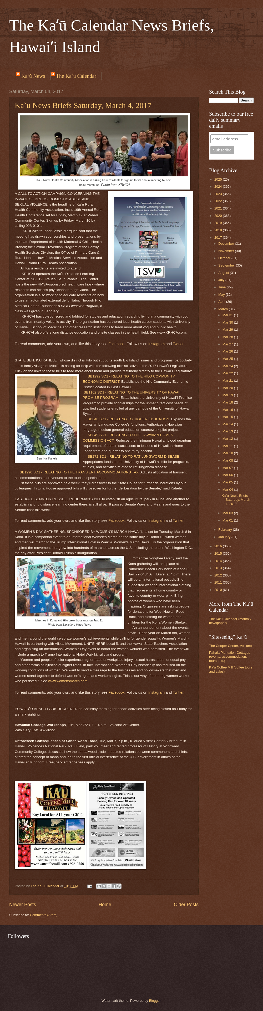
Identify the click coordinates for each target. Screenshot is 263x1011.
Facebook (116, 344)
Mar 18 (228, 402)
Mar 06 (228, 475)
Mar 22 (228, 373)
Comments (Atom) (43, 915)
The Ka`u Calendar (76, 76)
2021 (218, 208)
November (226, 251)
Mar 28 (228, 337)
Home (105, 904)
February (225, 530)
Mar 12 (228, 439)
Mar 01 (228, 520)
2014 (218, 561)
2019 (218, 223)
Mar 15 (228, 417)
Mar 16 (228, 410)
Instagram (156, 344)
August (224, 273)
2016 (218, 546)
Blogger (155, 1001)
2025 (218, 179)
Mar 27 (228, 344)
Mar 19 (228, 395)
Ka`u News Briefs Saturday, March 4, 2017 (83, 105)
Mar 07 (228, 468)
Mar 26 (228, 351)
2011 (218, 582)
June (222, 287)
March (223, 309)
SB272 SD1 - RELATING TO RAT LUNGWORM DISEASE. (134, 456)
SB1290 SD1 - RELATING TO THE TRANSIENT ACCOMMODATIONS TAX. (80, 472)
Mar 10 (228, 453)
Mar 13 (228, 431)
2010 (218, 590)
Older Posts (186, 904)
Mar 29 (228, 329)
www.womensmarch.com (67, 681)
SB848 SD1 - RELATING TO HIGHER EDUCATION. (129, 419)
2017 (218, 237)
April (222, 302)
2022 (218, 201)
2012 (218, 575)
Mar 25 (228, 359)
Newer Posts (22, 904)
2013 (218, 568)
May (222, 295)
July (221, 280)
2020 (218, 216)
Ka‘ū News (33, 76)
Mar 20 (228, 388)
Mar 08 (228, 460)
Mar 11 (228, 446)
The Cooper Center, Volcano (230, 646)
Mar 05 (228, 482)
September (227, 265)
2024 (218, 186)
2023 (218, 194)
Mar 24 (228, 366)
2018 (218, 230)
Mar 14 (228, 424)
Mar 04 (228, 490)
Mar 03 (228, 513)
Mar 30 (228, 322)
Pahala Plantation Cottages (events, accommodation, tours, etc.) (229, 657)
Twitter (178, 344)
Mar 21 (228, 380)
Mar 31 (228, 315)
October (224, 258)
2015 (218, 553)
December (226, 244)
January (224, 537)
